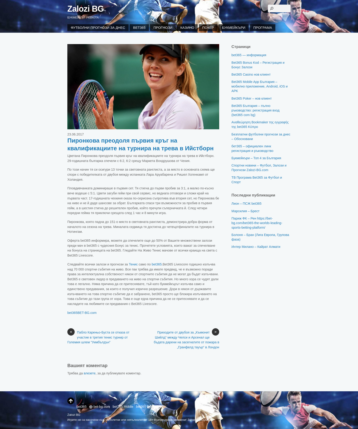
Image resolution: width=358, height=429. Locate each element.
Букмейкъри (233, 27)
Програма (262, 27)
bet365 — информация (249, 55)
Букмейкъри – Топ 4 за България (256, 158)
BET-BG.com (87, 313)
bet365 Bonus (146, 406)
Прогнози (162, 27)
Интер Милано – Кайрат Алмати (256, 247)
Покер (208, 27)
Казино (187, 27)
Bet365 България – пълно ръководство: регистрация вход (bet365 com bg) (255, 110)
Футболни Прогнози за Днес (98, 27)
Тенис (133, 264)
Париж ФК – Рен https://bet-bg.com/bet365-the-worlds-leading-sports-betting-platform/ (257, 223)
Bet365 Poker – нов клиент (252, 98)
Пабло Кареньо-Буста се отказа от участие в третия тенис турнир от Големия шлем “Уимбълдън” (98, 337)
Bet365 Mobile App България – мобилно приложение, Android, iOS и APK (260, 86)
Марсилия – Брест (246, 211)
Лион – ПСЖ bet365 (246, 203)
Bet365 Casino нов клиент (251, 74)
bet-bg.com (99, 406)
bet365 (157, 264)
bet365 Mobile (123, 406)
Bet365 (139, 27)
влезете (90, 373)
